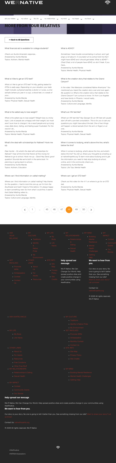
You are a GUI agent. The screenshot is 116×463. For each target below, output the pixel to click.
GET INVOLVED (72, 331)
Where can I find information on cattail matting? (25, 176)
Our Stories (18, 394)
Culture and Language (76, 104)
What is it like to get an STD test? (19, 79)
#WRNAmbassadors (17, 454)
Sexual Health (29, 101)
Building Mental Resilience (93, 239)
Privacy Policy (75, 355)
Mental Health (23, 60)
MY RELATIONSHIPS (17, 369)
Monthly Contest (76, 342)
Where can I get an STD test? (73, 176)
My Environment (76, 328)
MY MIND (88, 233)
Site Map (73, 352)
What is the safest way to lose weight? (21, 112)
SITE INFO (51, 260)
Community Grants (21, 390)
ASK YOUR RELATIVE (13, 236)
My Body (17, 334)
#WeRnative (14, 450)
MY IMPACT (14, 383)
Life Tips (70, 168)
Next (91, 209)
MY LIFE (50, 233)
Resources (37, 280)
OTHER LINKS (15, 348)
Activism (14, 60)
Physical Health (85, 71)
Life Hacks (18, 338)
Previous (25, 209)
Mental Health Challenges (93, 248)
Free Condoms (20, 363)
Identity (89, 104)
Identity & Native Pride (79, 324)
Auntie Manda (21, 57)
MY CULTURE (71, 317)
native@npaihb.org (96, 291)
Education (22, 168)
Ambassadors (19, 273)
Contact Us (74, 345)
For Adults (18, 355)
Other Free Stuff (20, 366)
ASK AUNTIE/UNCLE (17, 317)
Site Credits (74, 359)
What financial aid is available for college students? (27, 49)
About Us (18, 352)
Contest (17, 277)
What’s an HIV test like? (71, 112)
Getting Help (75, 380)
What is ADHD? (67, 49)
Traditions (37, 240)
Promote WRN (76, 334)
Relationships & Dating (23, 373)
